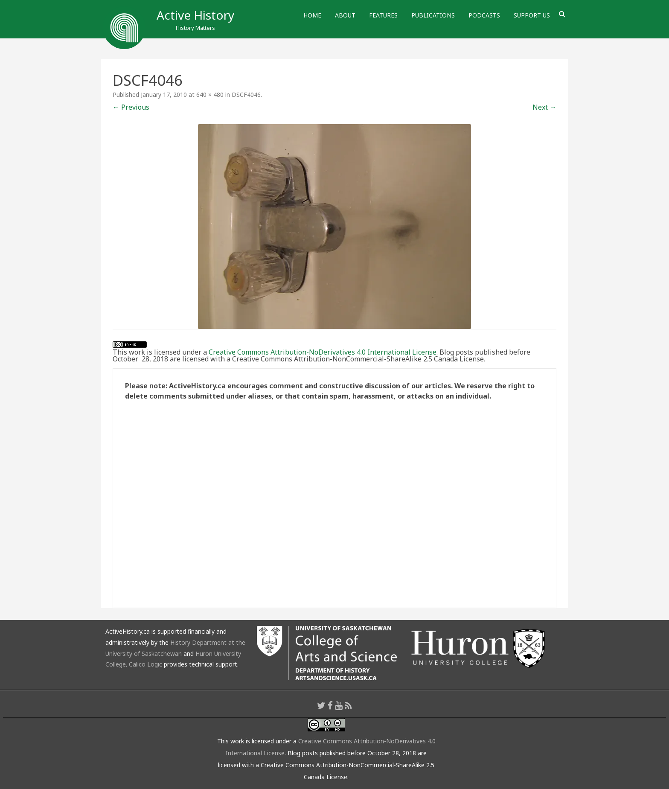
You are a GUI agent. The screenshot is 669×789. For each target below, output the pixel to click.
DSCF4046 (246, 94)
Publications (433, 15)
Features (383, 15)
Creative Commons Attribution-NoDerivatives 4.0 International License (322, 352)
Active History (195, 15)
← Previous (131, 107)
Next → (544, 107)
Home (312, 15)
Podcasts (484, 15)
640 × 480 (210, 94)
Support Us (532, 15)
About (345, 15)
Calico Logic (145, 664)
